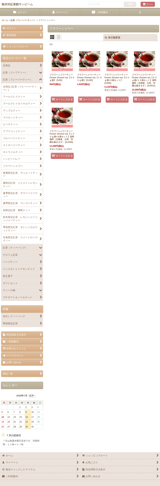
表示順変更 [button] (112, 37)
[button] (140, 12)
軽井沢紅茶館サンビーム (17, 4)
